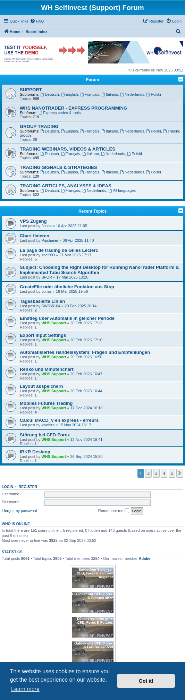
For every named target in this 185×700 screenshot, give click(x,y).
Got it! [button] (146, 681)
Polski (153, 94)
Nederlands (132, 94)
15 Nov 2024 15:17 (75, 425)
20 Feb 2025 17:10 (86, 340)
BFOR (46, 277)
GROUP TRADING (39, 126)
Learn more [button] (25, 689)
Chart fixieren (34, 235)
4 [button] (164, 473)
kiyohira (47, 425)
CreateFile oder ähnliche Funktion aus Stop (67, 286)
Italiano (109, 94)
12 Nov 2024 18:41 (86, 439)
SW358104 (50, 306)
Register (28, 487)
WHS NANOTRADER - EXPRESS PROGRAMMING (73, 108)
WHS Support (53, 323)
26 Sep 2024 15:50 (86, 456)
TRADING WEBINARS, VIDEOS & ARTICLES (67, 149)
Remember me (113, 511)
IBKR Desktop (35, 451)
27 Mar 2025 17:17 (75, 255)
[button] (179, 473)
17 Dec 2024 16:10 (86, 408)
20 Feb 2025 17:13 (86, 323)
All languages (122, 190)
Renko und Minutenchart (47, 369)
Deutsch (49, 94)
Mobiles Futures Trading (46, 403)
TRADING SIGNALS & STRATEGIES (58, 167)
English (69, 94)
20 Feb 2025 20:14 (80, 306)
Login (7, 487)
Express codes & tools (60, 113)
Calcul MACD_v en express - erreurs (59, 420)
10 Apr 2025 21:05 (71, 226)
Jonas (46, 226)
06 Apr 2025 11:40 (78, 240)
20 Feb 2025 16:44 (86, 391)
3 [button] (156, 473)
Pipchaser (49, 240)
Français (89, 94)
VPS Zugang (33, 221)
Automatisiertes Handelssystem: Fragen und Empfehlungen (85, 352)
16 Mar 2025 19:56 (72, 291)
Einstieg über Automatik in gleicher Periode (67, 318)
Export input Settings (43, 335)
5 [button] (172, 473)
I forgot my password (19, 511)
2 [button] (148, 473)
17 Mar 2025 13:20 (72, 277)
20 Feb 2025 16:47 (86, 374)
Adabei (145, 558)
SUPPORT (31, 89)
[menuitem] (37, 21)
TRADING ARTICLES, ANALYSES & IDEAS (65, 185)
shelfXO (48, 255)
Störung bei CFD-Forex (45, 434)
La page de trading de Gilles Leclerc (59, 250)
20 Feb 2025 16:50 (86, 357)
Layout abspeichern (41, 386)
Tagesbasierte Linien (42, 301)
